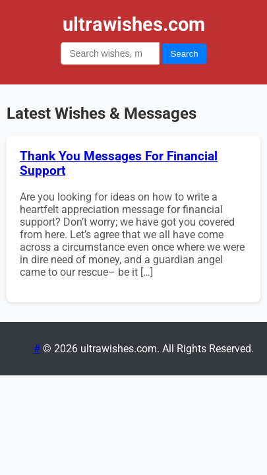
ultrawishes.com (134, 24)
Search (184, 54)
